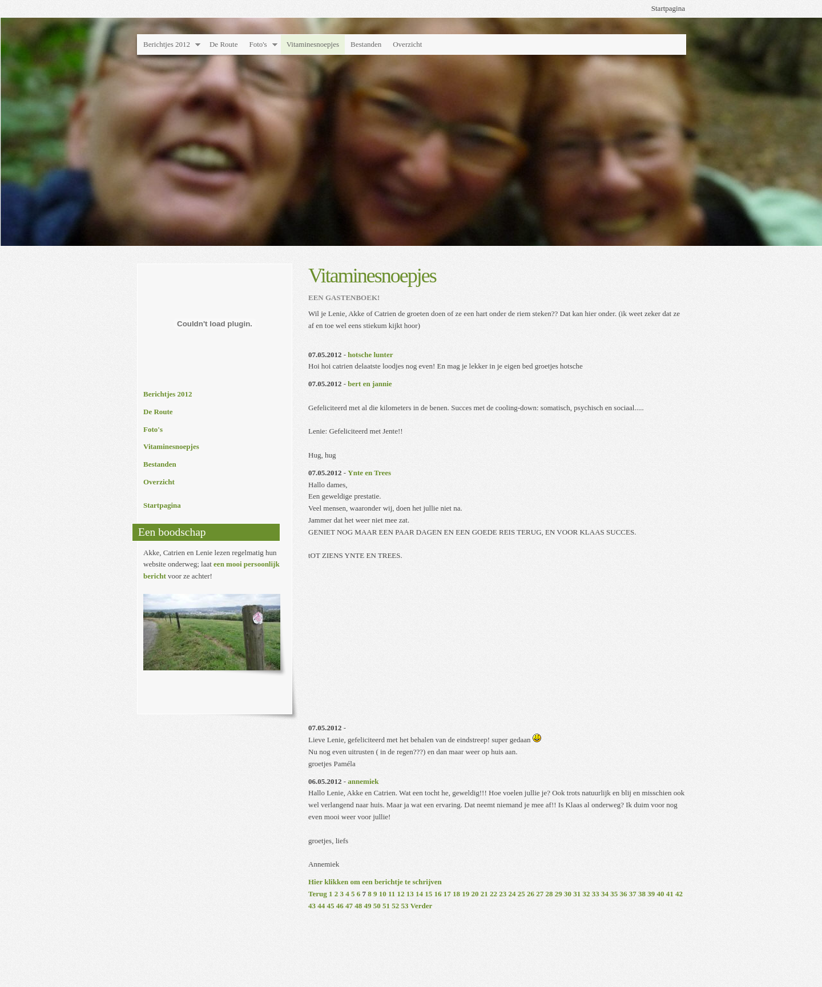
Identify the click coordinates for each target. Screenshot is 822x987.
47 (349, 905)
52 (395, 905)
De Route (223, 44)
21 (484, 893)
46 (340, 905)
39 (651, 893)
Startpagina (668, 8)
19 (465, 893)
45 (331, 905)
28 (549, 893)
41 (670, 893)
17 (447, 893)
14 (419, 893)
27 (539, 893)
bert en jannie (370, 383)
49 (368, 905)
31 (577, 893)
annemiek (363, 781)
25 (521, 893)
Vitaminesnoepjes (313, 44)
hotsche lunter (370, 354)
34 (605, 893)
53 (405, 905)
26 (530, 893)
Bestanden (365, 44)
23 (502, 893)
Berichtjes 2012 (166, 44)
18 (456, 893)
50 (377, 905)
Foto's (258, 44)
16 (438, 893)
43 (312, 905)
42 (679, 893)
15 (428, 893)
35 (614, 893)
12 (401, 893)
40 (660, 893)
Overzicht (407, 44)
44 (321, 905)
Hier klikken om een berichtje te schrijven (375, 881)
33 (595, 893)
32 (586, 893)
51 (386, 905)
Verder (421, 905)
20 (475, 893)
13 (410, 893)
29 (558, 893)
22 (493, 893)
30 (567, 893)
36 (623, 893)
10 (382, 893)
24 (512, 893)
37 (632, 893)
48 (358, 905)
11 (391, 893)
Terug (317, 893)
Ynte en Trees (369, 472)
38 (642, 893)
